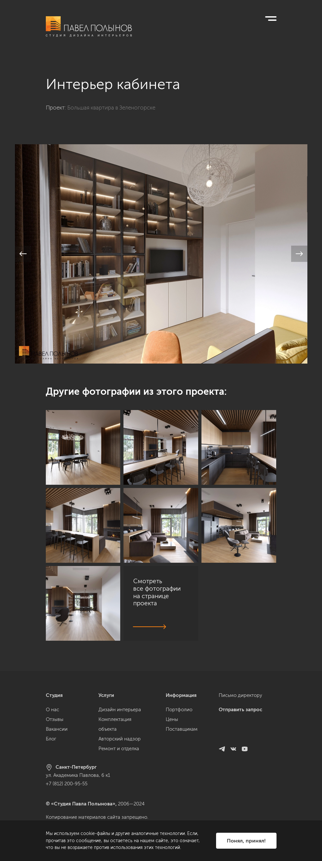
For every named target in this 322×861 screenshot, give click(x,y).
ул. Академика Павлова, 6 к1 (78, 783)
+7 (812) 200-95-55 (66, 791)
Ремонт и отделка (118, 756)
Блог (51, 746)
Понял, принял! (246, 841)
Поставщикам (182, 736)
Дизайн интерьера (119, 717)
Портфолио (179, 717)
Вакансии (57, 736)
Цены (172, 727)
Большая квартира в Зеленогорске (111, 100)
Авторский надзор (119, 746)
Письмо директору (240, 703)
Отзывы (54, 727)
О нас (52, 717)
